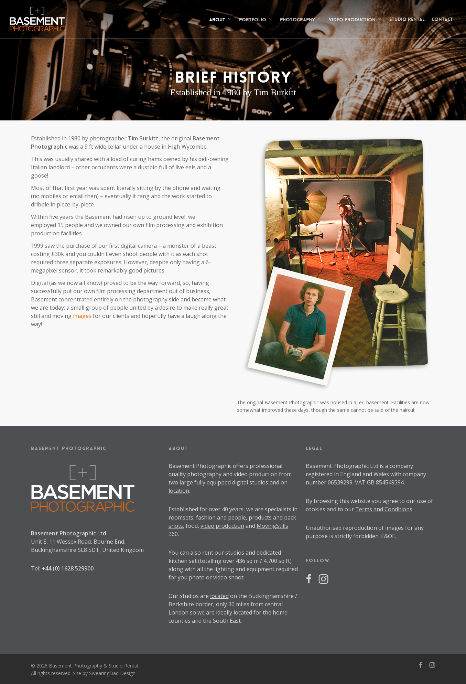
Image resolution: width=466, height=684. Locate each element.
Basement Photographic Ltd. (69, 533)
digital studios (250, 482)
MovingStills (272, 526)
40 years (232, 509)
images (82, 316)
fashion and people (221, 517)
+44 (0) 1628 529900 (68, 568)
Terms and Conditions (383, 509)
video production (222, 526)
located (219, 596)
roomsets (181, 517)
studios (234, 552)
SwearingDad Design (112, 673)
